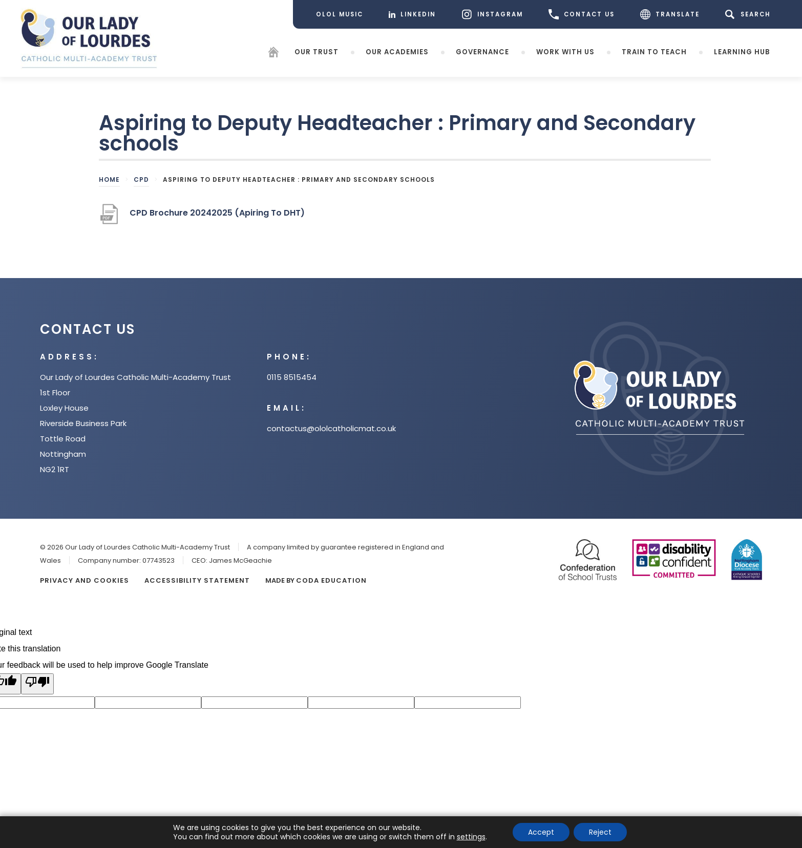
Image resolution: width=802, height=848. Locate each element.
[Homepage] (273, 53)
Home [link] (109, 179)
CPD (141, 179)
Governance (482, 51)
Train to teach (654, 51)
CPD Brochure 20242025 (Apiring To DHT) (217, 216)
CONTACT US (581, 14)
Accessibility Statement (197, 580)
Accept (541, 832)
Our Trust (316, 51)
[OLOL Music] (339, 14)
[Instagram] (492, 14)
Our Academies (397, 51)
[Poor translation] (37, 683)
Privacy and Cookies (84, 580)
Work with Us (565, 51)
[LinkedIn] (412, 14)
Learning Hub (742, 51)
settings (471, 836)
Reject (600, 832)
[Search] (749, 14)
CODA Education (331, 580)
